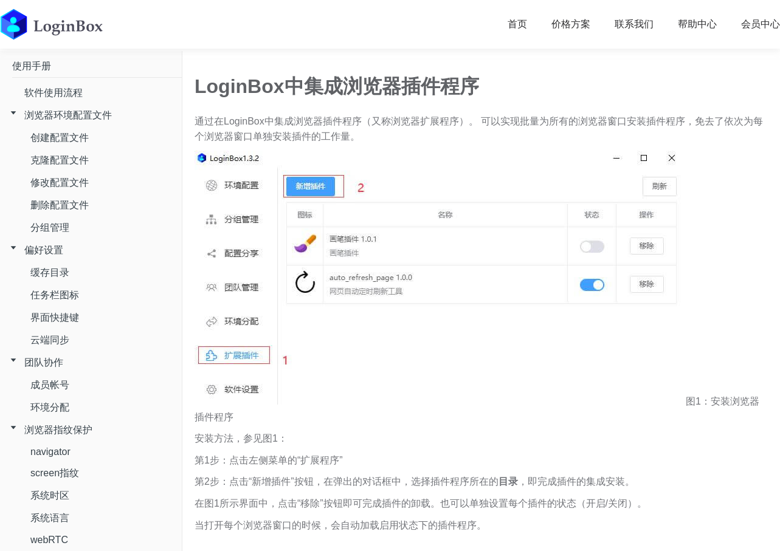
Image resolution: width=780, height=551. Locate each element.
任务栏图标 (54, 295)
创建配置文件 (59, 137)
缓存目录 (49, 272)
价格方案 (570, 24)
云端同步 (49, 340)
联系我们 (634, 24)
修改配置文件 (59, 182)
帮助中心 (697, 24)
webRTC (49, 540)
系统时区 (49, 495)
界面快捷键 (54, 317)
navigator (50, 452)
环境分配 (49, 407)
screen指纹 (54, 473)
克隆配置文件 (59, 160)
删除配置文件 (59, 205)
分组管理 (49, 227)
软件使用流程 (53, 92)
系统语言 (49, 518)
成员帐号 (49, 385)
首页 (517, 24)
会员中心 (760, 24)
